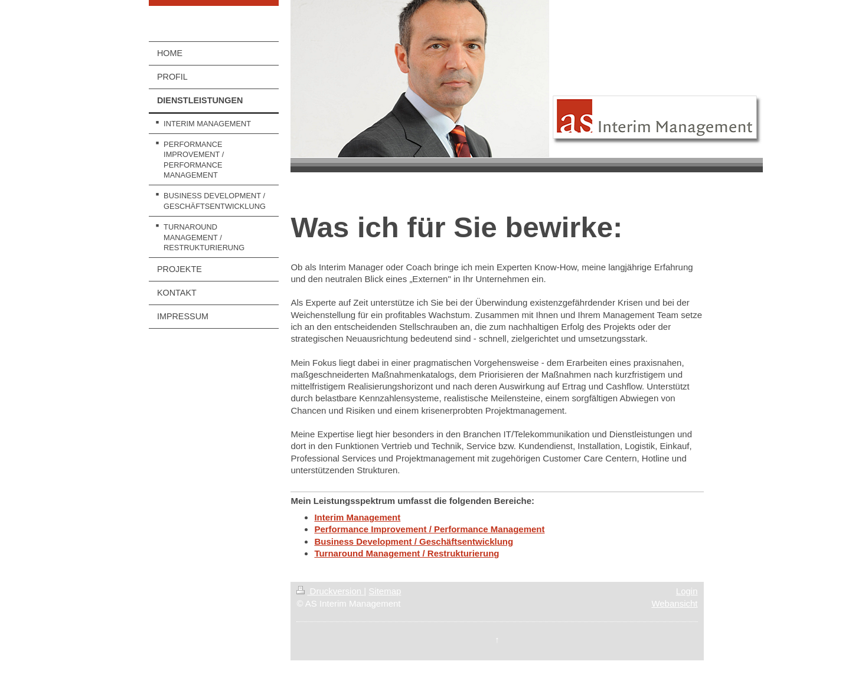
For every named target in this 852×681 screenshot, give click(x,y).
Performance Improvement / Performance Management (429, 529)
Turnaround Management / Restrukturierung (406, 553)
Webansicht (674, 603)
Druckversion (330, 591)
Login (687, 591)
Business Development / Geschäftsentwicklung (413, 541)
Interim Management (357, 517)
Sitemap (384, 591)
